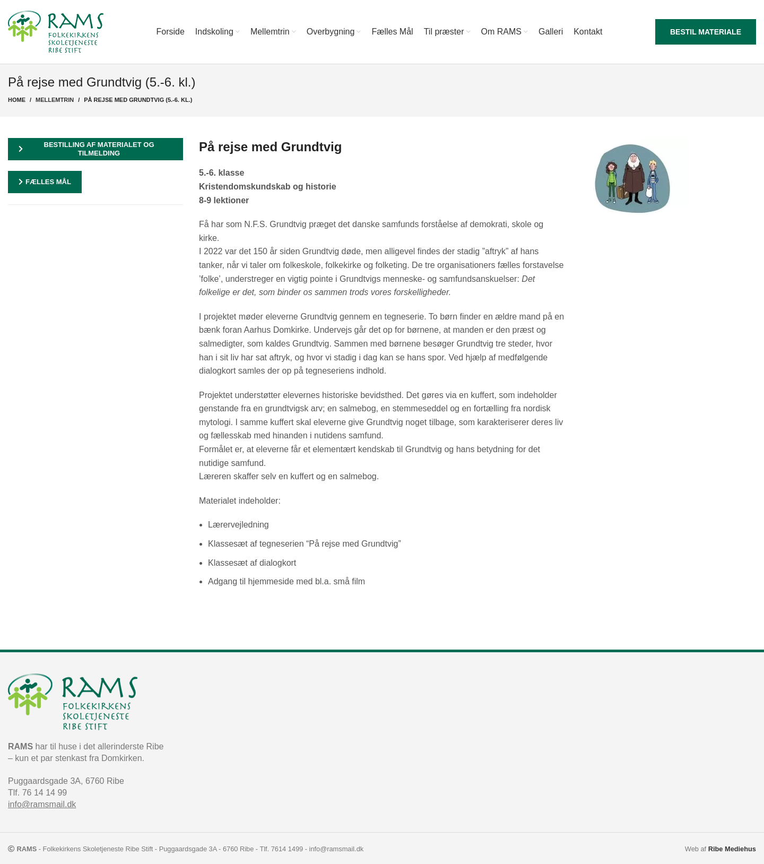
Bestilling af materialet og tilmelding (86, 149)
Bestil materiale (705, 32)
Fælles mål (45, 182)
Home (16, 100)
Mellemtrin (55, 100)
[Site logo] (55, 31)
